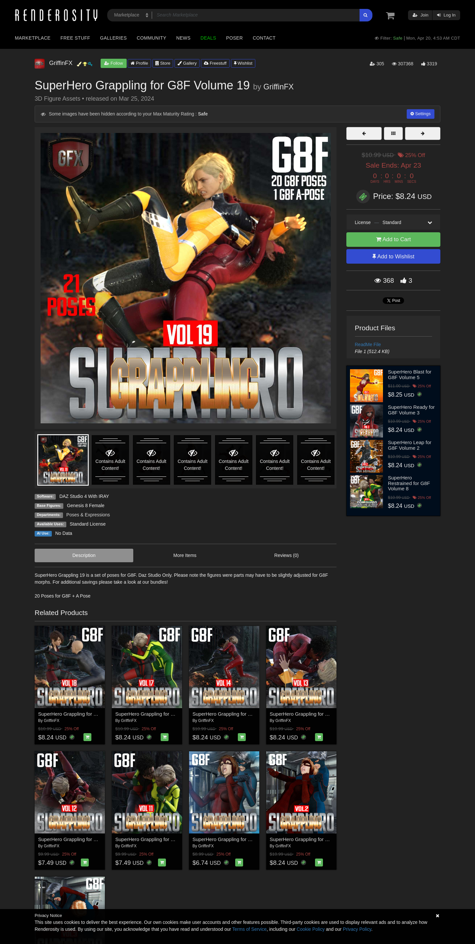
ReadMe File (368, 344)
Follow (113, 63)
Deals (208, 38)
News (183, 38)
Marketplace (32, 38)
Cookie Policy (311, 929)
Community (152, 38)
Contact (264, 38)
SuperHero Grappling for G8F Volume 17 (160, 714)
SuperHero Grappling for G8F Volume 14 (237, 714)
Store (163, 63)
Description (84, 555)
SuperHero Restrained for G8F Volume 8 (409, 483)
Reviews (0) (286, 555)
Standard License (88, 524)
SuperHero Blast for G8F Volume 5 (409, 374)
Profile (139, 63)
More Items (185, 555)
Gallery (187, 63)
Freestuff (215, 63)
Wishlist (243, 63)
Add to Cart (393, 239)
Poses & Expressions (88, 514)
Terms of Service (249, 929)
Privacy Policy (357, 929)
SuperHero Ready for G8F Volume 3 (411, 409)
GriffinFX (279, 86)
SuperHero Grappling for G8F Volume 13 (315, 714)
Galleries (113, 38)
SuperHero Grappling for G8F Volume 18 (83, 714)
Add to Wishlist (393, 256)
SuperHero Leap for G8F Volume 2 (409, 445)
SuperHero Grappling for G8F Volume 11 (160, 839)
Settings (420, 113)
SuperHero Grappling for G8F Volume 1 (236, 839)
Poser (234, 38)
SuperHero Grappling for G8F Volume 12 (83, 839)
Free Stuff (75, 38)
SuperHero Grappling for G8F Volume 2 (313, 839)
